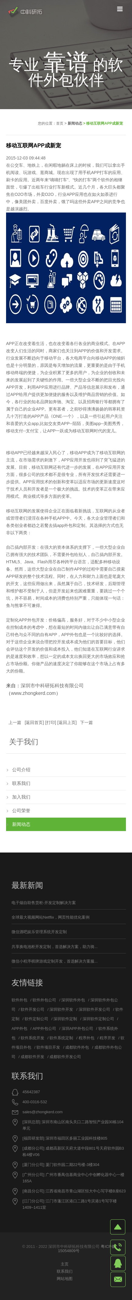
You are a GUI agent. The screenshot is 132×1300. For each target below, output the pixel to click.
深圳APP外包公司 (77, 1028)
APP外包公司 (44, 1028)
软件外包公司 (44, 1000)
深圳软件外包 (73, 1000)
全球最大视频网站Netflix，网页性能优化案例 (51, 917)
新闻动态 (75, 123)
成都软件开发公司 (65, 1056)
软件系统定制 (61, 1038)
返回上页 (67, 722)
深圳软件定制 (65, 1019)
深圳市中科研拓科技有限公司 (52, 685)
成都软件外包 (77, 1047)
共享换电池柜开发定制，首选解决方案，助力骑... (55, 946)
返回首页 (34, 722)
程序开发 (107, 1038)
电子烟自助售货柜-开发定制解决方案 (44, 902)
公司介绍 (21, 769)
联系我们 (21, 783)
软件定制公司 (36, 1019)
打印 (50, 722)
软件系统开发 (32, 1038)
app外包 (65, 525)
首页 (59, 123)
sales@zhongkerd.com (42, 1112)
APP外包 (27, 620)
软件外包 (19, 1000)
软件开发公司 (32, 1009)
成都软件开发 (32, 1056)
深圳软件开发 (61, 1009)
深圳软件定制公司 (98, 1019)
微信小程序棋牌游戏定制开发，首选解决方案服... (55, 961)
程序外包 (86, 1038)
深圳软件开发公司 (94, 1009)
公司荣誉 (21, 810)
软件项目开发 (48, 1047)
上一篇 (14, 722)
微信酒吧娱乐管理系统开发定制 (39, 932)
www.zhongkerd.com (33, 693)
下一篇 (86, 722)
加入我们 (21, 796)
